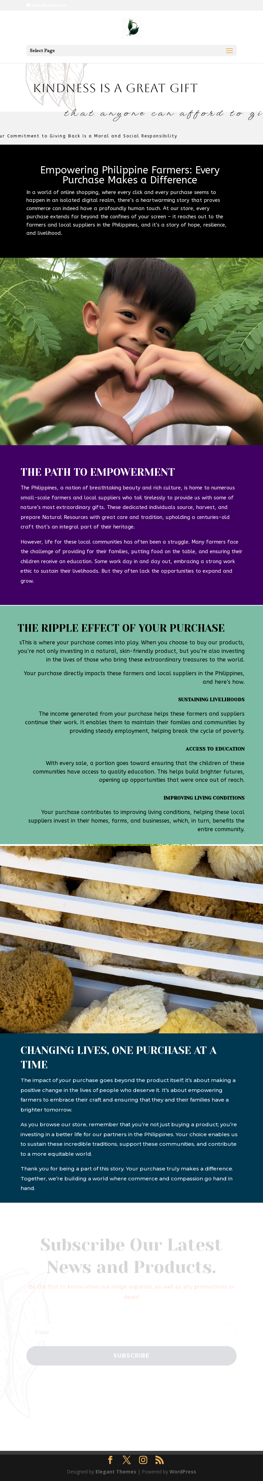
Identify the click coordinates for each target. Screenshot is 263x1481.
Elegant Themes (116, 1471)
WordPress (183, 1471)
